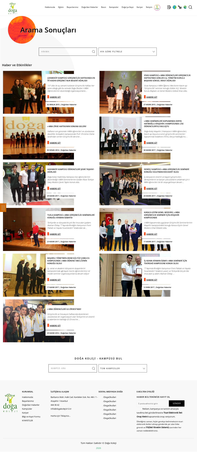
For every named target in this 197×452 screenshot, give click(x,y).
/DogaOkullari (109, 397)
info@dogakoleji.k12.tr (61, 408)
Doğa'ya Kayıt (128, 7)
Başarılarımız (72, 7)
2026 (98, 448)
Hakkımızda (50, 7)
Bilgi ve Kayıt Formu (31, 416)
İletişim (149, 7)
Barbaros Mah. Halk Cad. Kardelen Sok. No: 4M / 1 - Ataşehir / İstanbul (74, 399)
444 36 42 (55, 404)
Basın (103, 7)
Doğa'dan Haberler (89, 7)
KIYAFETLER (27, 420)
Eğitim (61, 7)
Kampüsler (114, 7)
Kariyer (140, 7)
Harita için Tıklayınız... (60, 415)
